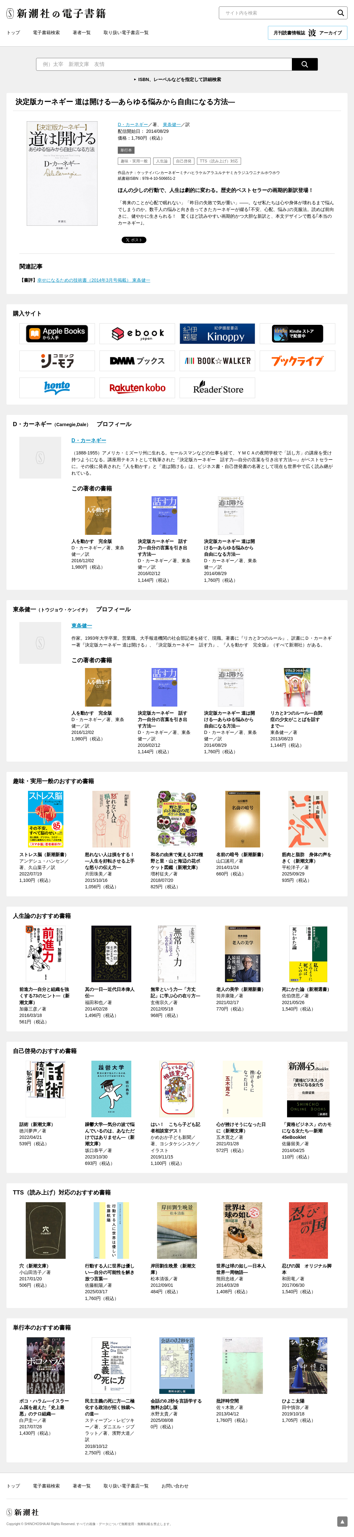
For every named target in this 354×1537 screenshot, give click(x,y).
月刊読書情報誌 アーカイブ (308, 33)
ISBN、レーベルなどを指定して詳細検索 (179, 79)
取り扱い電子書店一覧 (126, 32)
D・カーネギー (133, 124)
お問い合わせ (175, 1485)
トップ (13, 32)
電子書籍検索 (46, 32)
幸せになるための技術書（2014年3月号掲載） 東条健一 (93, 280)
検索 (340, 13)
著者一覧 (82, 32)
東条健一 (172, 124)
